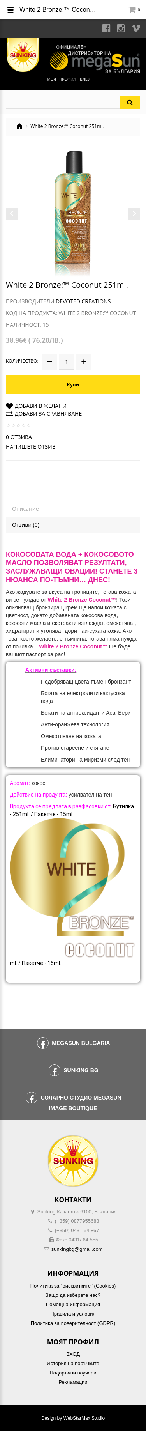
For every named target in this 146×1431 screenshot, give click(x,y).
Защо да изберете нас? (73, 1295)
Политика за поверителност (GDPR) (73, 1323)
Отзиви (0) (25, 524)
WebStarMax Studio (84, 1418)
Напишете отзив (31, 446)
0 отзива (19, 437)
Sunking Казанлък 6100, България (77, 1212)
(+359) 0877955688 (77, 1221)
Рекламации (72, 1382)
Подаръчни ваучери (72, 1373)
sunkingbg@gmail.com (77, 1249)
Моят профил (61, 79)
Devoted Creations (83, 301)
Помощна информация (73, 1304)
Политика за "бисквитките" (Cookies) (73, 1286)
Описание (25, 508)
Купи (73, 384)
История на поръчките (73, 1363)
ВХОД (73, 1354)
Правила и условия (72, 1314)
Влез (85, 79)
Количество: (22, 361)
